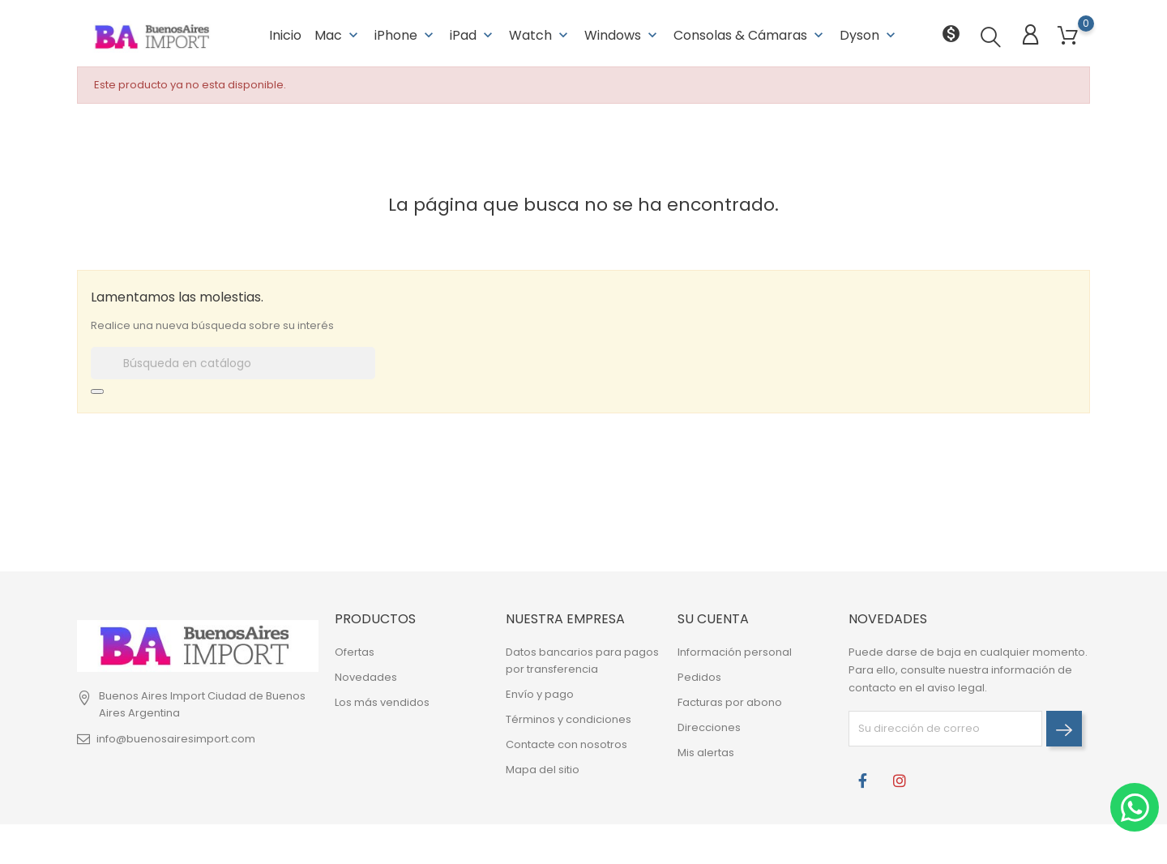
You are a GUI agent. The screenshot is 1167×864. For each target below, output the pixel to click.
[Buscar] (233, 361)
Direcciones (709, 726)
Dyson (869, 32)
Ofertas (354, 651)
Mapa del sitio (542, 768)
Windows (622, 32)
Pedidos (699, 676)
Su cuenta (713, 617)
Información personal (735, 651)
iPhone (405, 32)
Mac (337, 32)
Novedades (366, 676)
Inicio (285, 32)
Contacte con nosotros (566, 743)
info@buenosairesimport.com (175, 737)
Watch (540, 32)
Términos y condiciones (568, 718)
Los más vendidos (382, 701)
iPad (473, 32)
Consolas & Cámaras (750, 32)
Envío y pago (540, 693)
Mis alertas (706, 751)
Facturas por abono (730, 701)
